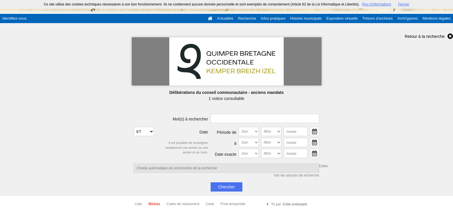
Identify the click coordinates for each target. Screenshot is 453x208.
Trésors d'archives (377, 18)
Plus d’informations (376, 4)
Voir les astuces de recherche (296, 175)
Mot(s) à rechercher (190, 119)
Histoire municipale (306, 18)
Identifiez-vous (14, 18)
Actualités (225, 18)
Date (203, 132)
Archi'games (407, 18)
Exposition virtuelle (342, 18)
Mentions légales (436, 18)
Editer (323, 166)
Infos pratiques (273, 18)
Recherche (247, 18)
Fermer (403, 4)
